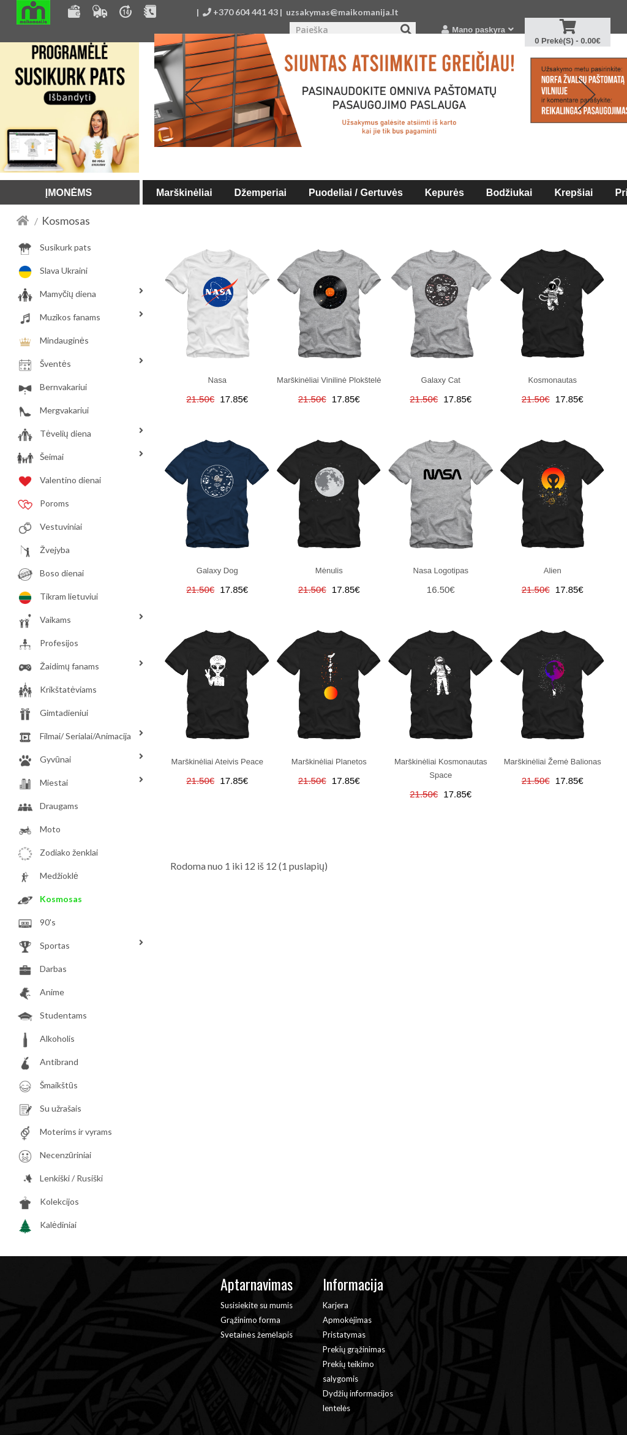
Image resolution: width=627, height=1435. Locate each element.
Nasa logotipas (440, 570)
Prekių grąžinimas (354, 1349)
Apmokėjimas (347, 1320)
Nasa (217, 380)
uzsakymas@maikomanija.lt (342, 12)
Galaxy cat (440, 380)
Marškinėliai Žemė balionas (552, 761)
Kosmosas (66, 220)
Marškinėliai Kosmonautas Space (440, 768)
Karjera (335, 1305)
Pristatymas (344, 1334)
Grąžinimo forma (250, 1320)
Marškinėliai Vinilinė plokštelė (329, 380)
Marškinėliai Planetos (329, 761)
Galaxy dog (217, 570)
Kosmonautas (552, 380)
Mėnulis (329, 570)
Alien (552, 570)
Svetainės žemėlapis (256, 1334)
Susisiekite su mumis (256, 1305)
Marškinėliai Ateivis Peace (217, 761)
